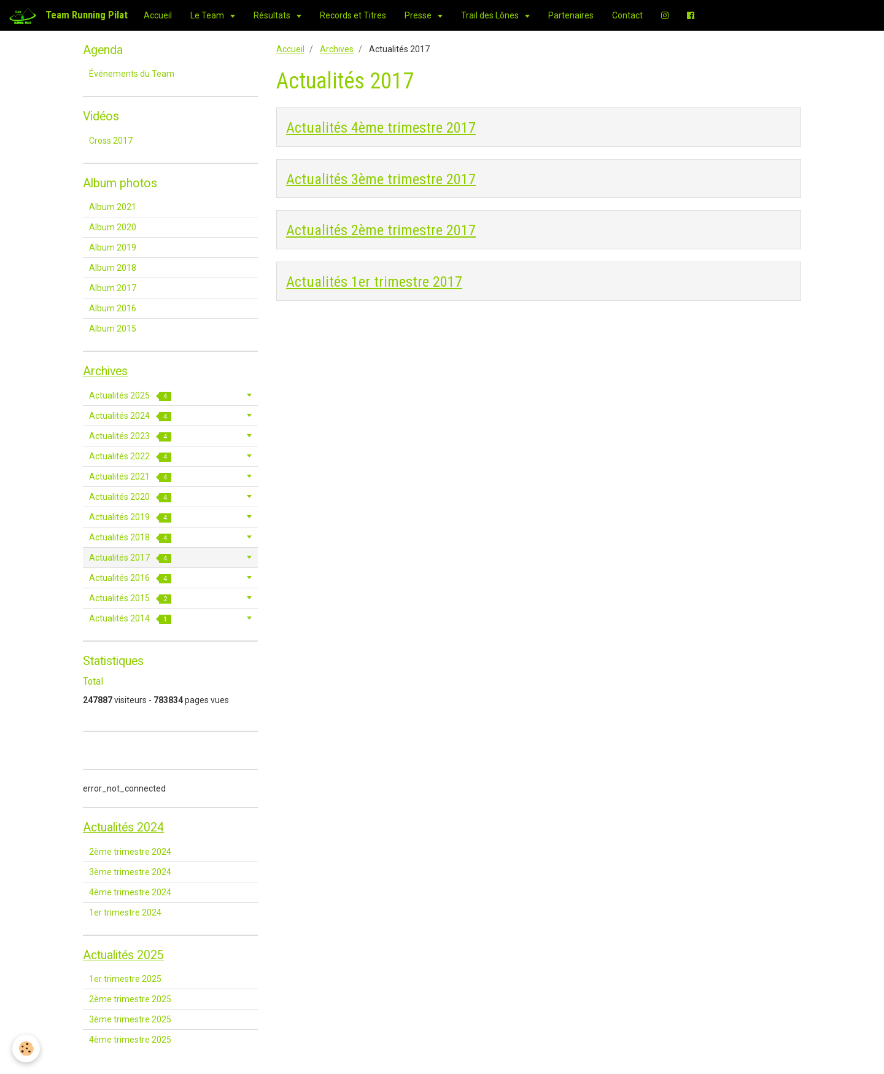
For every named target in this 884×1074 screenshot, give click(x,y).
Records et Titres (353, 15)
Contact (627, 15)
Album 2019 (112, 247)
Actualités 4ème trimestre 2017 (381, 127)
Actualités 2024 (130, 416)
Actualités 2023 (130, 436)
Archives (337, 49)
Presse (419, 15)
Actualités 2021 (130, 477)
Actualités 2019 (130, 517)
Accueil (158, 15)
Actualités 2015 (130, 598)
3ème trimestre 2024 (130, 872)
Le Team (208, 15)
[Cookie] (26, 1048)
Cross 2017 (111, 141)
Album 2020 (112, 227)
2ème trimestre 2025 (130, 999)
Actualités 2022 (130, 456)
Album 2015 (112, 328)
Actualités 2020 (130, 497)
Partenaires (571, 15)
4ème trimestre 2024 (130, 892)
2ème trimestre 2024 (130, 852)
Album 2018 (112, 268)
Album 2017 (112, 288)
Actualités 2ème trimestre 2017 (381, 230)
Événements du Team (131, 74)
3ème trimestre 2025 (130, 1019)
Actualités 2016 (130, 578)
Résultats (273, 15)
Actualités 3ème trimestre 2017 (381, 178)
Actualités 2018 (130, 537)
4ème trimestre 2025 (130, 1040)
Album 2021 (112, 207)
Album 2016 (112, 308)
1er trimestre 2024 (125, 912)
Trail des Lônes (491, 15)
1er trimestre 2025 (125, 979)
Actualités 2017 (130, 558)
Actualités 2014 (130, 618)
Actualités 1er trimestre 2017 (374, 281)
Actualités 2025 (130, 396)
